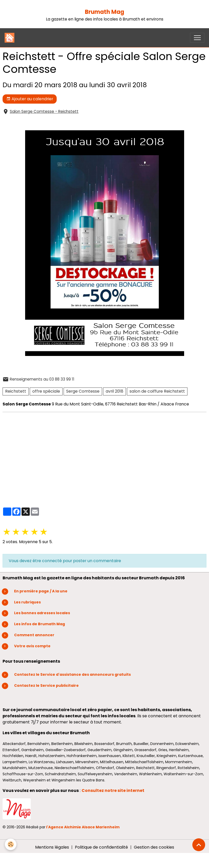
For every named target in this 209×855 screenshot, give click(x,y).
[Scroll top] (198, 844)
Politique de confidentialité (101, 847)
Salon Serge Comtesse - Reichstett (44, 111)
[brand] (11, 38)
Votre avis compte (32, 646)
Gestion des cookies (154, 847)
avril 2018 (114, 391)
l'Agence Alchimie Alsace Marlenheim (83, 827)
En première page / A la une (40, 591)
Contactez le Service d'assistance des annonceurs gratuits (72, 674)
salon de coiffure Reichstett (157, 391)
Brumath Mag (104, 12)
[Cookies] (11, 844)
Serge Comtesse (82, 391)
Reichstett (15, 391)
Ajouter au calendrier (29, 99)
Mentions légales (52, 847)
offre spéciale (46, 391)
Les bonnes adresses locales (42, 612)
